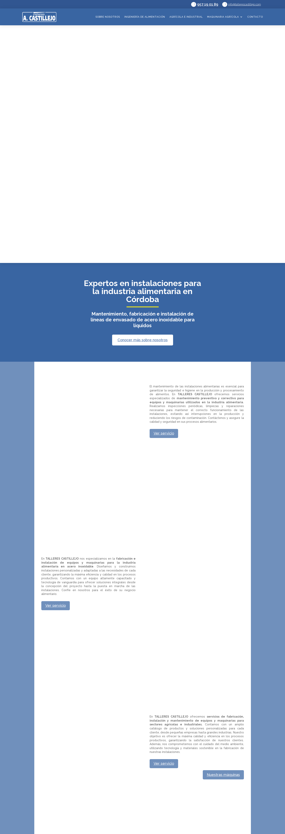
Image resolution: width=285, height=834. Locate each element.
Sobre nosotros (107, 16)
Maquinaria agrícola (223, 16)
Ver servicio (164, 433)
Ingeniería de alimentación (144, 16)
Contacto (255, 16)
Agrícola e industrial (186, 16)
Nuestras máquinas (223, 775)
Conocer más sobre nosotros (143, 340)
